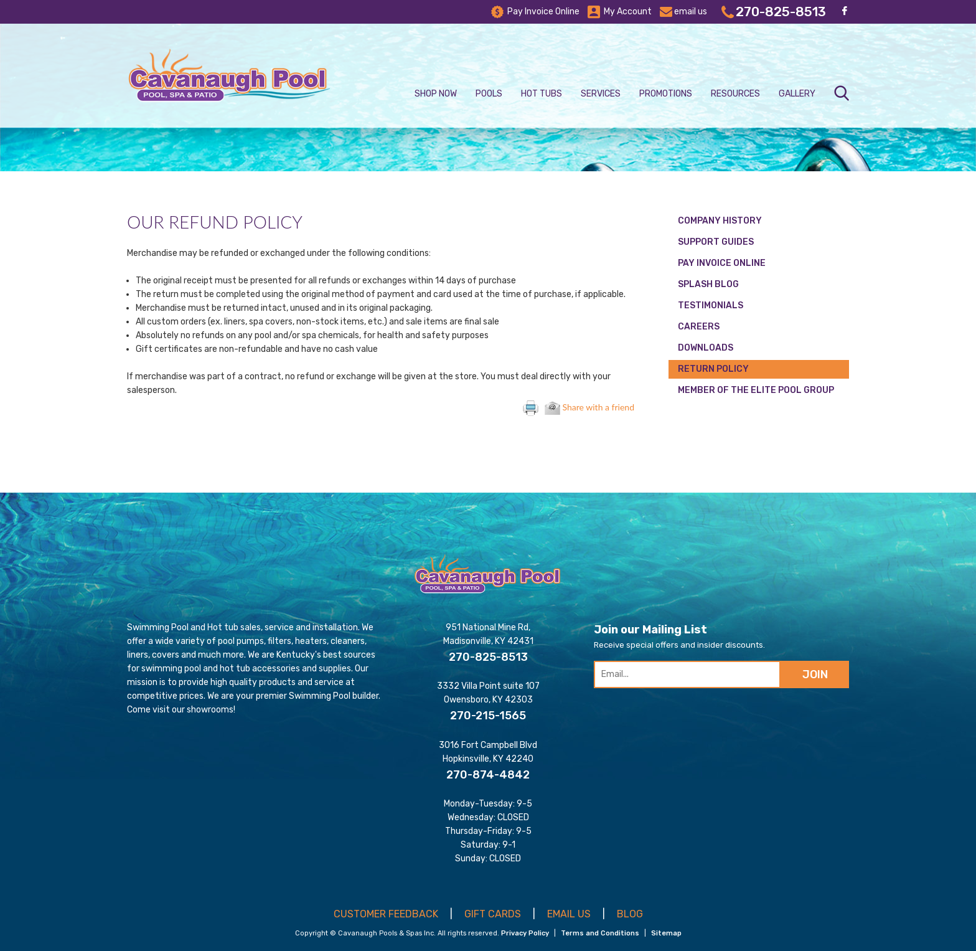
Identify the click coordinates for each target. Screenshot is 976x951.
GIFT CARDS (492, 914)
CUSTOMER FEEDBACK (386, 914)
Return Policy (713, 369)
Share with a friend (589, 407)
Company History (720, 220)
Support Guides (716, 242)
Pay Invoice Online (535, 12)
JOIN (815, 674)
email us (683, 12)
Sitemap (666, 933)
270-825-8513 (773, 12)
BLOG (630, 914)
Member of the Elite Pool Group (756, 390)
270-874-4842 (488, 775)
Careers (699, 326)
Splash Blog (708, 284)
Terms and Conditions (600, 933)
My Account (620, 12)
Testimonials (710, 305)
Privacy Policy (525, 933)
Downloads (705, 348)
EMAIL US (569, 914)
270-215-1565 (488, 715)
